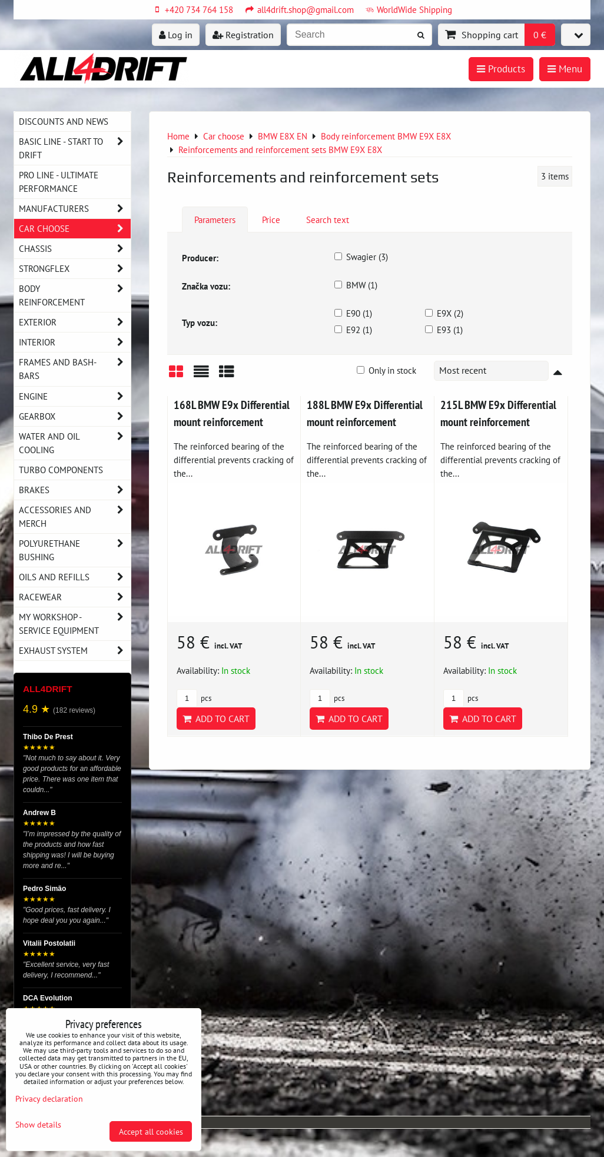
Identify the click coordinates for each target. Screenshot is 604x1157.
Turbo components (61, 470)
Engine (75, 396)
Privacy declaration (49, 1098)
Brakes (75, 490)
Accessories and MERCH (75, 516)
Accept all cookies (151, 1131)
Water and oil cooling (75, 443)
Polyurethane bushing (75, 550)
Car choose (75, 228)
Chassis (75, 248)
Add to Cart (216, 718)
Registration (243, 35)
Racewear (75, 597)
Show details (38, 1124)
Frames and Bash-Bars (75, 369)
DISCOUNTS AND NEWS (63, 121)
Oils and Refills (75, 577)
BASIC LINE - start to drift (75, 148)
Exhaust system (75, 650)
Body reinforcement (75, 295)
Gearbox (75, 416)
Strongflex (75, 268)
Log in (176, 35)
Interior (75, 342)
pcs (194, 698)
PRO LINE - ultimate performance (58, 181)
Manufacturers (75, 208)
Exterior (75, 322)
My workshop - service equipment (75, 623)
